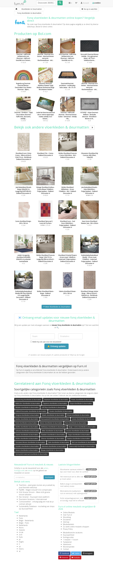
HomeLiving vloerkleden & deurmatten (28, 400)
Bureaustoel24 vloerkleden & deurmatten (55, 419)
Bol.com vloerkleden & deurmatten (83, 442)
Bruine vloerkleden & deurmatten (78, 415)
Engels (21, 542)
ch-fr (20, 535)
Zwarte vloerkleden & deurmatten (27, 435)
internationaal (41, 499)
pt (20, 539)
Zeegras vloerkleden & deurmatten (27, 415)
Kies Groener (24, 497)
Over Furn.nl (67, 515)
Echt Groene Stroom (27, 492)
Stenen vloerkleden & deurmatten (51, 423)
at (19, 551)
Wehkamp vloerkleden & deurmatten (53, 427)
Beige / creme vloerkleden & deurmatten (82, 427)
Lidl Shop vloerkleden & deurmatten (54, 407)
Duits (21, 537)
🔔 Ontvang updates (56, 346)
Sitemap (66, 522)
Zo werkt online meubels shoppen (76, 527)
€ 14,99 (89, 54)
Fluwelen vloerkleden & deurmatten (53, 435)
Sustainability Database (28, 506)
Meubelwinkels (68, 524)
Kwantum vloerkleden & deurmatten (56, 400)
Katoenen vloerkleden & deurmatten (54, 446)
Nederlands (23, 516)
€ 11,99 (45, 54)
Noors (21, 527)
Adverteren (67, 544)
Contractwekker (25, 502)
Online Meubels (69, 512)
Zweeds (22, 530)
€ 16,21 (45, 83)
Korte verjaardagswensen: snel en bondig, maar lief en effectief (78, 499)
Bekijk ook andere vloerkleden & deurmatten (54, 127)
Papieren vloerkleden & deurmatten (55, 403)
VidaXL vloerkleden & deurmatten (53, 415)
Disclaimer (67, 519)
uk (20, 546)
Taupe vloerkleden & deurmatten (79, 435)
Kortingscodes (68, 537)
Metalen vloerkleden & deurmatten (27, 407)
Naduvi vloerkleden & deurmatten (78, 439)
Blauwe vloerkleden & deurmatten (52, 450)
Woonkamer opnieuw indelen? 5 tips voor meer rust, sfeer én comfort (78, 470)
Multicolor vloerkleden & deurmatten (28, 403)
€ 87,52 (45, 112)
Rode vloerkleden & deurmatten (26, 423)
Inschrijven (49, 477)
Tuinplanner (67, 542)
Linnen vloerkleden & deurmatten (83, 419)
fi (19, 544)
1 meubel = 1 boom (70, 540)
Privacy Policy (68, 529)
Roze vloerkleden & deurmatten (75, 423)
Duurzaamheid (68, 535)
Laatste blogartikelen (69, 464)
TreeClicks (22, 485)
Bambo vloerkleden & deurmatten (27, 419)
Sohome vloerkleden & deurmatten (27, 431)
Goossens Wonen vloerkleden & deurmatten (30, 442)
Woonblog (67, 517)
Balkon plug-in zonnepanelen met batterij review (78, 485)
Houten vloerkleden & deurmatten (60, 411)
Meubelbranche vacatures (73, 532)
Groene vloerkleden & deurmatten (77, 431)
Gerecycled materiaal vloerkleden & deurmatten (32, 454)
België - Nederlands (26, 520)
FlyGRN (21, 490)
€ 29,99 (23, 112)
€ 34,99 (23, 83)
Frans (21, 518)
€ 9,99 (89, 83)
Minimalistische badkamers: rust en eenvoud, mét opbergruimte (78, 492)
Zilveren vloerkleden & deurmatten (52, 439)
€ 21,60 (67, 54)
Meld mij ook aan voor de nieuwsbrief (45, 342)
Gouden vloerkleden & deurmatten (27, 446)
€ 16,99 (67, 112)
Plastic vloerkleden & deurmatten (82, 400)
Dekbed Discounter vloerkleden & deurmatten (31, 411)
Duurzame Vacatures (27, 499)
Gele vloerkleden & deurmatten (58, 442)
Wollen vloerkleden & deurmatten (27, 439)
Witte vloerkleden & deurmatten (52, 431)
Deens (21, 549)
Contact (66, 549)
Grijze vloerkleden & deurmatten (81, 403)
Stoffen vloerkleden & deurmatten (27, 427)
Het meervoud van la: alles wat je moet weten (78, 477)
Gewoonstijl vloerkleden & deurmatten (82, 446)
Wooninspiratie (68, 547)
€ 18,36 (23, 54)
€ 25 (89, 112)
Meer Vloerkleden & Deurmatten (56, 307)
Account (85, 3)
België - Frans (24, 523)
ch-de (21, 532)
